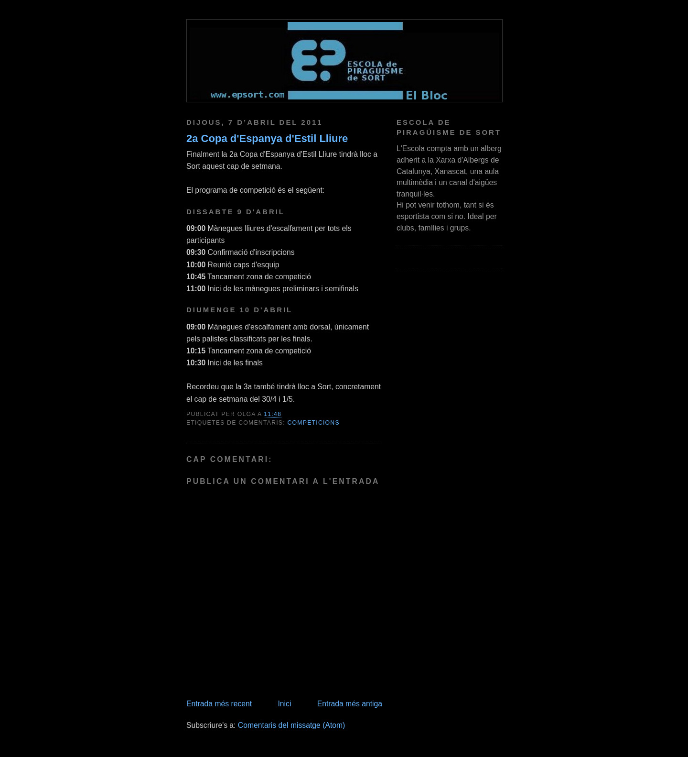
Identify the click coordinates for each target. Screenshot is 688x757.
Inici (284, 704)
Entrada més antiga (349, 704)
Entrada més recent (219, 704)
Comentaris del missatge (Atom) (291, 725)
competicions (314, 422)
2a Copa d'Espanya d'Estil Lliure (267, 138)
